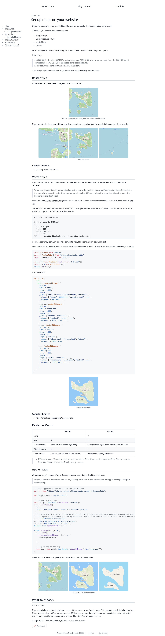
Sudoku (119, 6)
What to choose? (12, 45)
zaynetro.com (47, 6)
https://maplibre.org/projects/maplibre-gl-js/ (55, 418)
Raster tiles (9, 28)
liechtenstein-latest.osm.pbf (94, 242)
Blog (80, 6)
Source (91, 633)
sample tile (71, 118)
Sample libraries (14, 31)
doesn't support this (53, 200)
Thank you (39, 626)
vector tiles (86, 182)
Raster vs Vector (11, 39)
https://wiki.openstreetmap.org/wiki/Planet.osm (59, 66)
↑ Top (7, 26)
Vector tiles (9, 34)
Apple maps (10, 42)
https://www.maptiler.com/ (88, 616)
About (88, 6)
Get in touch (103, 633)
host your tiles (77, 462)
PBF (34, 211)
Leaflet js (40, 169)
